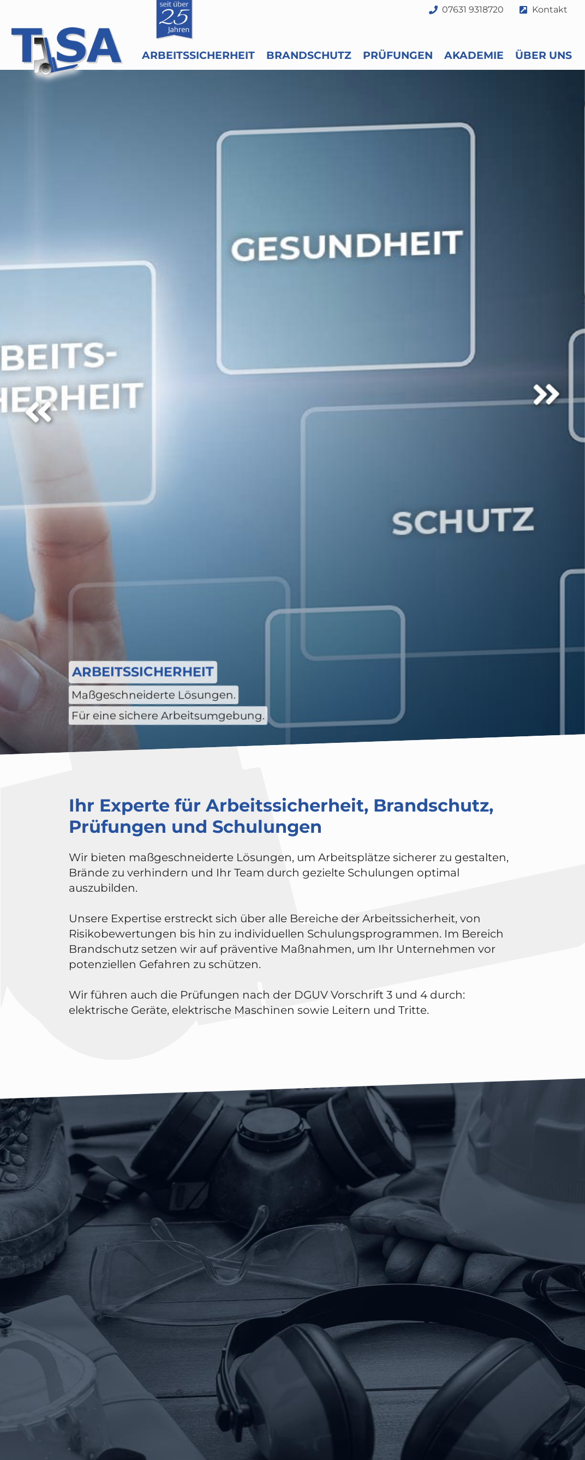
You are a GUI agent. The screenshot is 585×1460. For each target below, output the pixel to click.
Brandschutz (308, 55)
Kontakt (550, 9)
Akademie (474, 55)
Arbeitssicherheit (198, 55)
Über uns (543, 55)
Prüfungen (398, 55)
